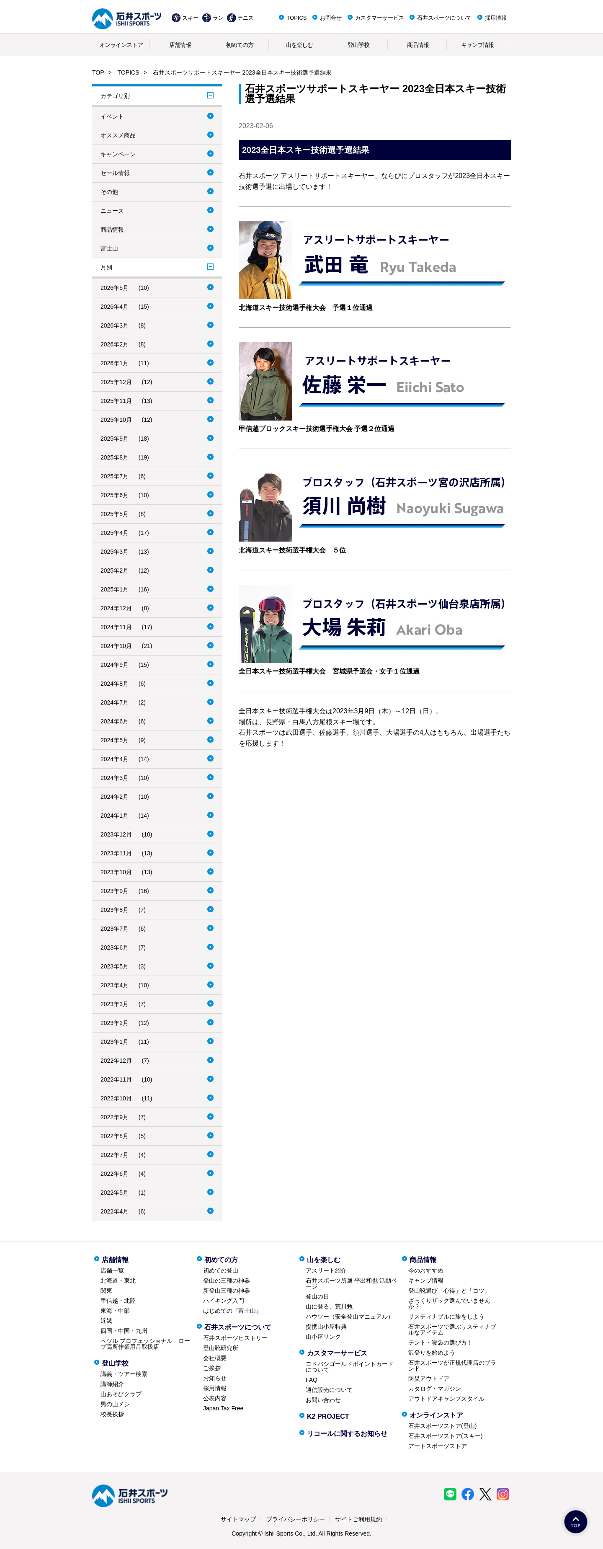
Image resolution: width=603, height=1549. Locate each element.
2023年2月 (114, 1023)
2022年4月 (114, 1211)
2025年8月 (114, 457)
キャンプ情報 (477, 44)
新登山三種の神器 (226, 1290)
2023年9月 (114, 891)
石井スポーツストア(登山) (442, 1425)
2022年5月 (114, 1192)
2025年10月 (116, 419)
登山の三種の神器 (226, 1280)
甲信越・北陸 (118, 1300)
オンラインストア (121, 44)
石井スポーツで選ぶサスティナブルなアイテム (452, 1329)
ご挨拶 (212, 1368)
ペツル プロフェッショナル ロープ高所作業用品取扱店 (145, 1343)
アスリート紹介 (326, 1270)
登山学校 (358, 44)
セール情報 (115, 173)
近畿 (106, 1320)
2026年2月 (114, 344)
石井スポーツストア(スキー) (445, 1436)
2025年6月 (114, 495)
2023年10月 (116, 872)
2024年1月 (114, 815)
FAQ (311, 1379)
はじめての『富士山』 (232, 1310)
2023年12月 (116, 834)
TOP (98, 72)
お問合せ (331, 18)
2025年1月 (114, 589)
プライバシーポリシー (295, 1519)
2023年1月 (114, 1041)
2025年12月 (116, 382)
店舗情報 (180, 44)
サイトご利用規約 (358, 1519)
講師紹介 (112, 1384)
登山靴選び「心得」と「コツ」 (449, 1290)
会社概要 (215, 1358)
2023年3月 (114, 1004)
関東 (106, 1290)
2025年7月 (114, 476)
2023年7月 (114, 928)
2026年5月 (114, 287)
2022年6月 (114, 1173)
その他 (109, 191)
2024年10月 (116, 646)
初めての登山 (220, 1270)
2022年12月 (116, 1060)
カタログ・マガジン (434, 1388)
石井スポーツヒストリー (235, 1338)
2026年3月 (114, 325)
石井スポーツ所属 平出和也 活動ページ (351, 1283)
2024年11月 (116, 627)
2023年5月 (114, 966)
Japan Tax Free (223, 1408)
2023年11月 (116, 853)
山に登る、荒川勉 (329, 1306)
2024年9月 (114, 664)
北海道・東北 (118, 1280)
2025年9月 (114, 438)
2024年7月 (114, 702)
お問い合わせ (323, 1400)
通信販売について (329, 1389)
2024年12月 (116, 608)
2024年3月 (114, 777)
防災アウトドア (428, 1378)
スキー (190, 18)
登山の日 (317, 1296)
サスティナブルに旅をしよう (446, 1316)
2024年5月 (114, 740)
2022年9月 (114, 1117)
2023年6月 (114, 947)
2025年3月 (114, 551)
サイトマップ (238, 1519)
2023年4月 (114, 985)
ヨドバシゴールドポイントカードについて (350, 1367)
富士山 (109, 248)
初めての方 (239, 44)
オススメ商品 (118, 135)
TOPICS (296, 18)
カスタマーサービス (379, 18)
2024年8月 (114, 683)
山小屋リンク (323, 1336)
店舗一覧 (112, 1270)
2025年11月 (116, 401)
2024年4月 (114, 759)
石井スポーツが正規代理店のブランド (452, 1365)
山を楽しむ (299, 44)
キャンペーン (118, 154)
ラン (218, 18)
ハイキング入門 (223, 1300)
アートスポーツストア (437, 1446)
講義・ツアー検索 (123, 1374)
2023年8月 (114, 909)
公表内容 (215, 1398)
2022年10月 (116, 1098)
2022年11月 (116, 1079)
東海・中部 (115, 1310)
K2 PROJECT (328, 1416)
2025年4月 (114, 532)
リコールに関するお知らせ (347, 1433)
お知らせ (215, 1378)
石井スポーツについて (444, 18)
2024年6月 (114, 721)
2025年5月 (114, 514)
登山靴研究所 (220, 1348)
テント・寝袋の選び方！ (440, 1342)
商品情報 (418, 44)
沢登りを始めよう (431, 1352)
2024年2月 (114, 796)
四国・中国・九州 (123, 1330)
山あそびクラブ (121, 1394)
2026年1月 (114, 363)
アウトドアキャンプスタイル (446, 1398)
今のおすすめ (425, 1270)
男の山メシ (115, 1404)
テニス (245, 18)
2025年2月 (114, 570)
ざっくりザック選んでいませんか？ (449, 1303)
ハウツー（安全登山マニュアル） (350, 1316)
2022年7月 (114, 1154)
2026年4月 (114, 306)
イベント (112, 116)
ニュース (112, 210)
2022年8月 (114, 1136)
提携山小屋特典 (326, 1326)
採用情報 (496, 18)
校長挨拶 (112, 1414)
